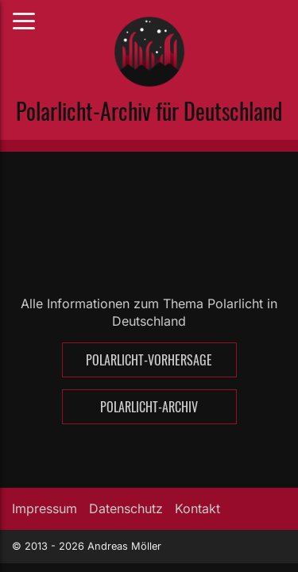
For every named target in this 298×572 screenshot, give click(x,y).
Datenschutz (126, 508)
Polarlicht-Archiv (149, 406)
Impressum (44, 508)
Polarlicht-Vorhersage (149, 359)
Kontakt (197, 508)
